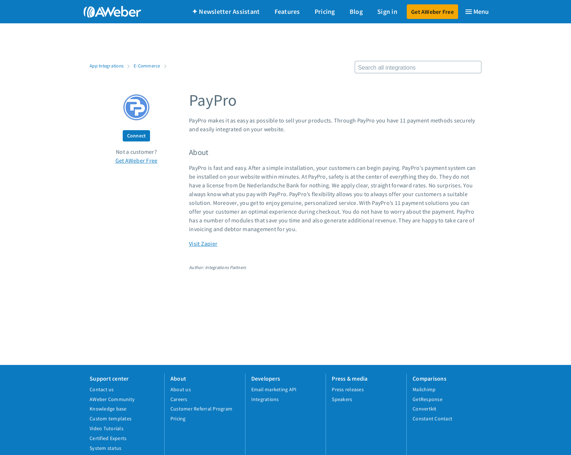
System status (105, 448)
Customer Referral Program (201, 408)
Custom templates (110, 418)
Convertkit (425, 408)
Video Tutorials (106, 428)
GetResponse (427, 399)
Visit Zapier (203, 243)
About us (180, 389)
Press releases (348, 389)
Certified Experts (108, 438)
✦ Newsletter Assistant (226, 11)
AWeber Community (112, 399)
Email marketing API (274, 389)
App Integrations (106, 66)
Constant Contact (432, 418)
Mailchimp (424, 389)
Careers (179, 399)
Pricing (325, 11)
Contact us (102, 389)
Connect (136, 135)
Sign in (387, 11)
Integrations (265, 399)
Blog (356, 11)
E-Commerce (147, 66)
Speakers (342, 399)
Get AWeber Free (432, 11)
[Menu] (476, 11)
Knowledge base (108, 408)
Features (287, 11)
